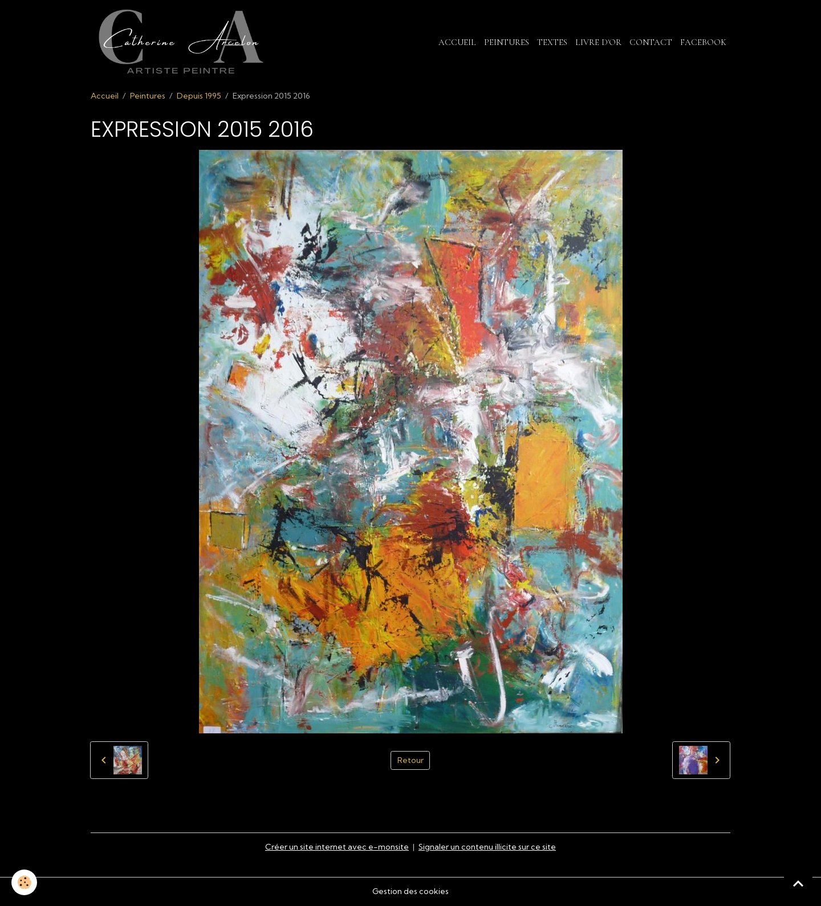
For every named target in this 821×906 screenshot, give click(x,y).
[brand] (183, 42)
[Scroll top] (798, 883)
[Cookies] (24, 882)
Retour (410, 760)
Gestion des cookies (410, 891)
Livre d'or (598, 42)
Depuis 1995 (199, 96)
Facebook (703, 42)
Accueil (457, 42)
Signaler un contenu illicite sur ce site (487, 847)
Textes (552, 42)
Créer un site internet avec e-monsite (337, 847)
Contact (650, 42)
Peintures (506, 42)
